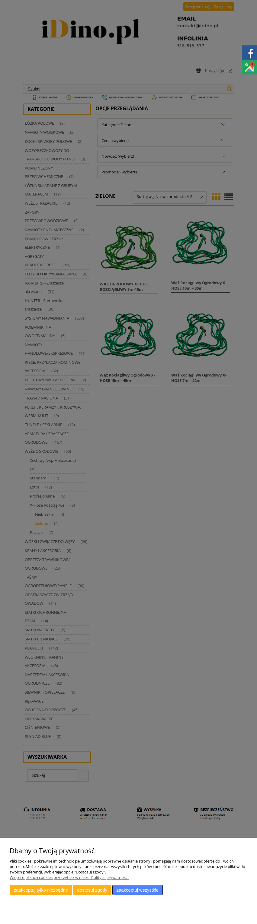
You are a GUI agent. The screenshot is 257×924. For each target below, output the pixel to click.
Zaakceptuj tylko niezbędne (41, 890)
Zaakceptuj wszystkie (138, 890)
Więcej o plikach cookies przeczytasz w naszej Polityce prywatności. (69, 877)
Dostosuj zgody (92, 890)
